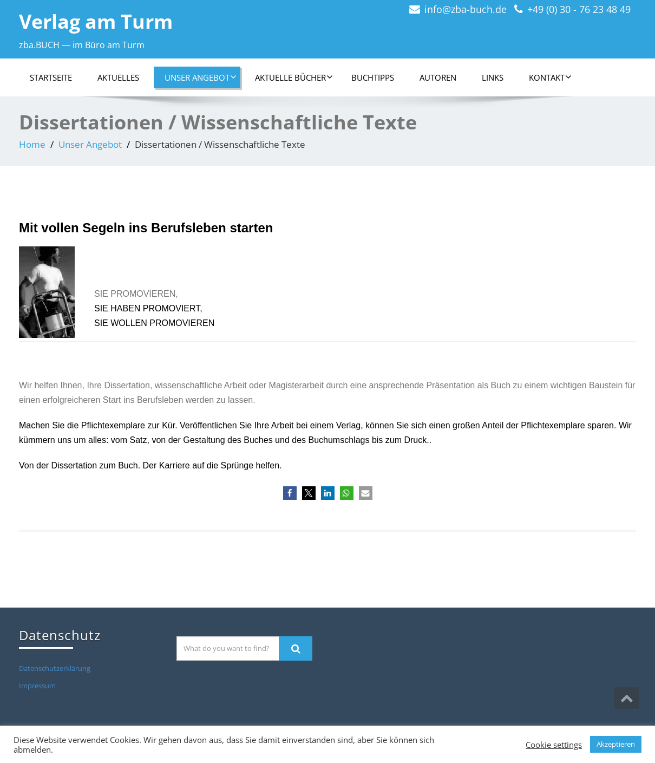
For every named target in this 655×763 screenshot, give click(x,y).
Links (492, 77)
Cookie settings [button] (554, 744)
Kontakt (550, 77)
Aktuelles (118, 77)
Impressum (37, 685)
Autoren (438, 77)
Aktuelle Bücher (294, 77)
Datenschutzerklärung (54, 668)
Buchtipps (372, 77)
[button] (290, 493)
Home (32, 144)
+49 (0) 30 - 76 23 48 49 (579, 9)
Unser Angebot (201, 77)
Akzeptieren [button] (616, 744)
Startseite (51, 77)
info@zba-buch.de (465, 9)
